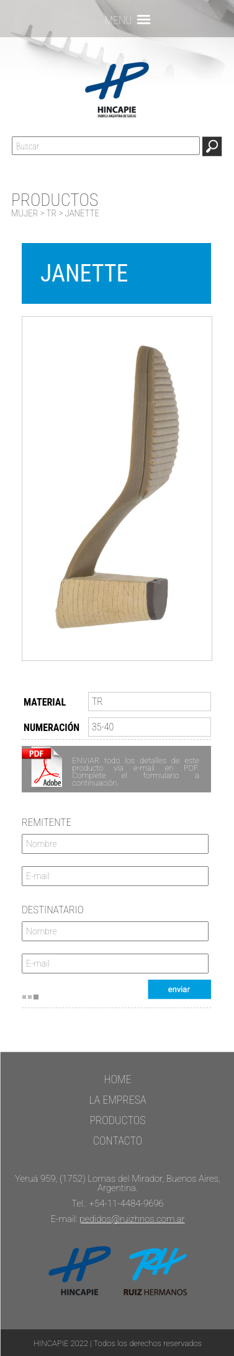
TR (51, 213)
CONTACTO (118, 1140)
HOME (117, 1079)
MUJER (24, 213)
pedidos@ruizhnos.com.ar (131, 1219)
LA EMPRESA (117, 1099)
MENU (118, 20)
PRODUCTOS (117, 1120)
